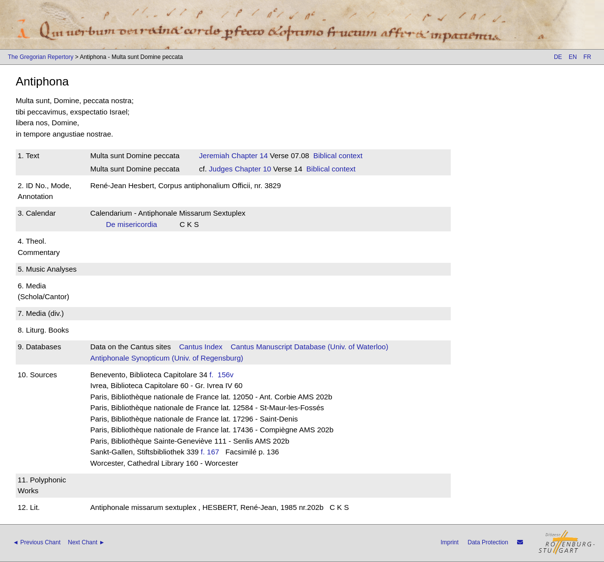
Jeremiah (214, 155)
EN (573, 57)
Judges (220, 169)
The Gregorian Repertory (40, 57)
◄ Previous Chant (36, 542)
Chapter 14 (248, 155)
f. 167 (210, 452)
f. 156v (223, 374)
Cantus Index (200, 346)
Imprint (449, 542)
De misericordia (135, 224)
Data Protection (487, 542)
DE (558, 57)
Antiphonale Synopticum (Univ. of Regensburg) (167, 358)
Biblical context (337, 155)
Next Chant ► (86, 542)
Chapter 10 (252, 169)
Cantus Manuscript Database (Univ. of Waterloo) (309, 346)
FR (587, 57)
